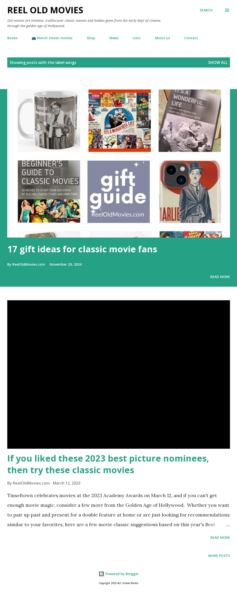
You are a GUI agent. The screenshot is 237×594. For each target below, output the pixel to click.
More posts (219, 555)
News (113, 38)
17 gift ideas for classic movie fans (82, 249)
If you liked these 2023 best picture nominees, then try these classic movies (108, 464)
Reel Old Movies (45, 10)
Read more (220, 276)
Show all (218, 62)
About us (162, 38)
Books (12, 38)
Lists (136, 38)
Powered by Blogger (119, 573)
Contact (191, 38)
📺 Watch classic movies (52, 38)
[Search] (206, 10)
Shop (91, 38)
